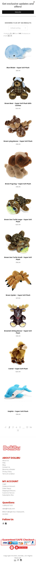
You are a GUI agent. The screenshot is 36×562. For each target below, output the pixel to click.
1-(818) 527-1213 (7, 505)
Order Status (6, 488)
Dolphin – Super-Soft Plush (18, 411)
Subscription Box (8, 495)
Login (4, 484)
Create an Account (8, 486)
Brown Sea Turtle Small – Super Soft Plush (18, 258)
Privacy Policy (7, 471)
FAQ (3, 463)
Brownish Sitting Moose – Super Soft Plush (18, 332)
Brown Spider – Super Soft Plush (18, 295)
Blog (4, 465)
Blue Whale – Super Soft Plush (18, 68)
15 (18, 430)
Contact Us (6, 467)
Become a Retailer (8, 469)
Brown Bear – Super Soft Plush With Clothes (18, 104)
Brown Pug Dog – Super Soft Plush (18, 184)
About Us (5, 460)
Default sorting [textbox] (15, 28)
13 (27, 427)
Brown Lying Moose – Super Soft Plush (18, 141)
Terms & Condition (8, 474)
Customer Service (8, 493)
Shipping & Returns (8, 491)
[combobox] (18, 28)
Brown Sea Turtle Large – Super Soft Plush (18, 221)
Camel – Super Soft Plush (18, 369)
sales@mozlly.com (8, 509)
